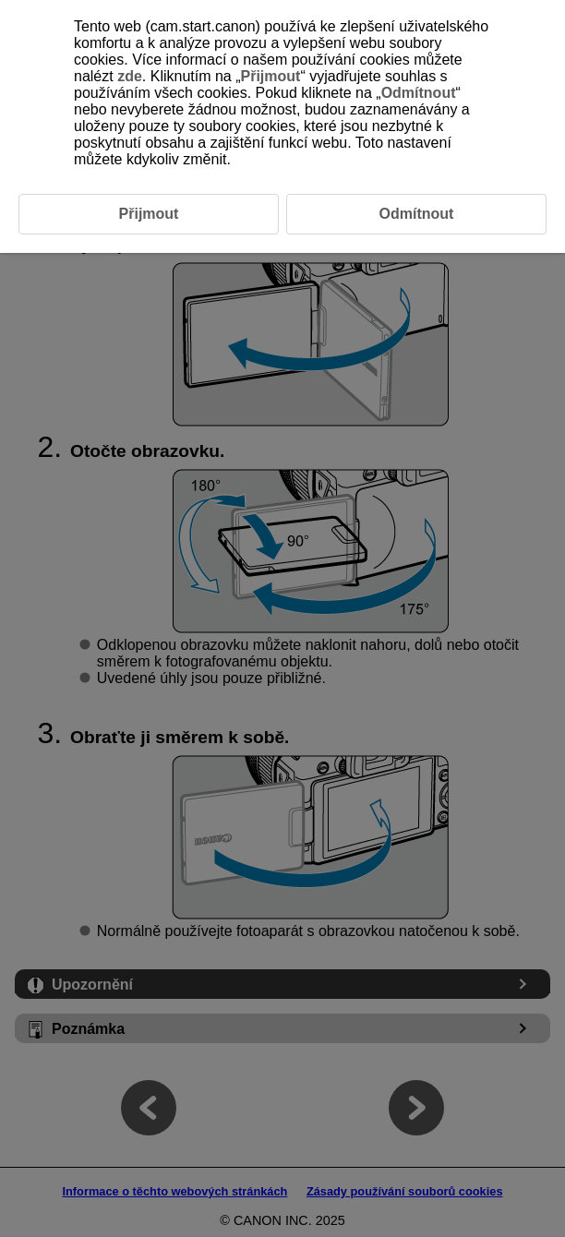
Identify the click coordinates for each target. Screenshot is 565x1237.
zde (129, 76)
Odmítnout (418, 93)
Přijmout (271, 76)
